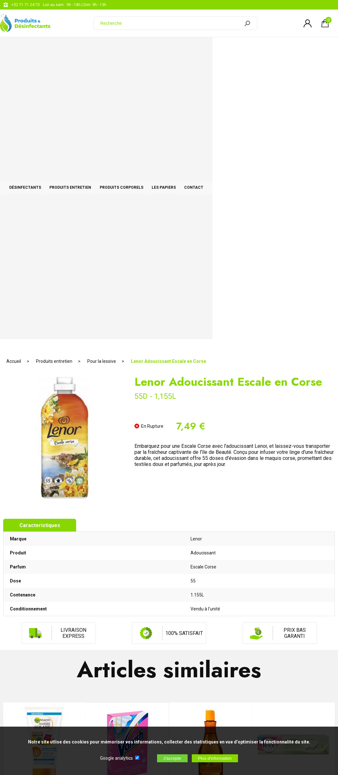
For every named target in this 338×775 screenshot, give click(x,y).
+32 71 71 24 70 (25, 5)
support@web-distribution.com (191, 648)
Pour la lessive (101, 68)
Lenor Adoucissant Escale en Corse (168, 68)
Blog (168, 664)
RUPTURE (127, 533)
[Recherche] (170, 23)
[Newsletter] (105, 722)
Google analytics (116, 758)
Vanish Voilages (127, 500)
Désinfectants (38, 48)
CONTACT (306, 48)
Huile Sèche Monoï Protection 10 (210, 500)
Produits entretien (108, 48)
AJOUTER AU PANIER (44, 533)
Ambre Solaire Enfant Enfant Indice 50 (45, 502)
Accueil (13, 68)
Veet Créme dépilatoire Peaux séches (293, 502)
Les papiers (252, 48)
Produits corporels (184, 48)
